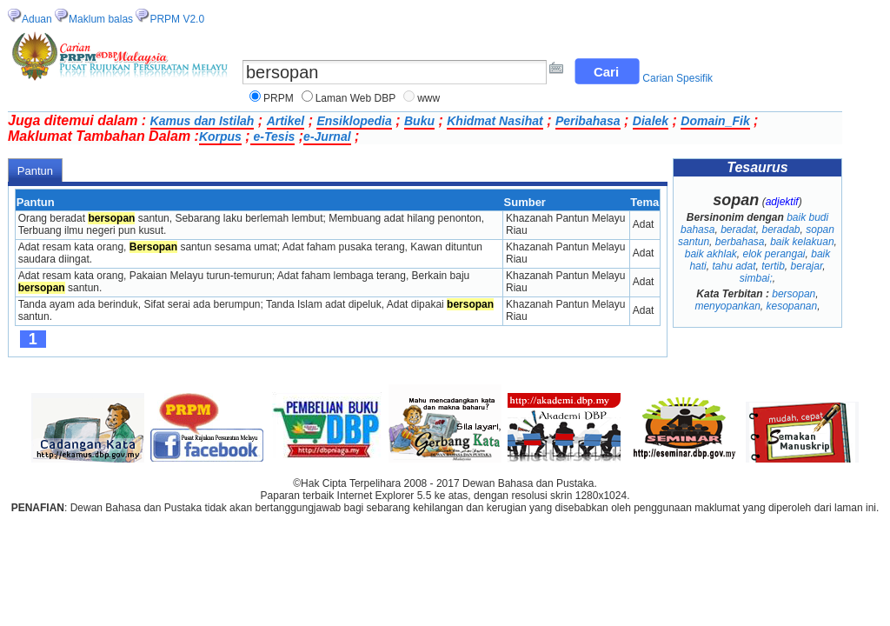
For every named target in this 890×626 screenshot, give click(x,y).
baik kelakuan (802, 242)
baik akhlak (711, 254)
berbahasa (740, 242)
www (428, 98)
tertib (773, 266)
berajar (807, 266)
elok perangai (773, 254)
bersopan (793, 294)
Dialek (650, 121)
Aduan (37, 19)
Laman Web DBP (355, 98)
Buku (419, 121)
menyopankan (727, 306)
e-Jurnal (326, 136)
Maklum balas (101, 19)
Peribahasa (588, 121)
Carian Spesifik (677, 78)
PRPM (278, 98)
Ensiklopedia (353, 121)
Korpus (220, 136)
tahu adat (733, 266)
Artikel (286, 121)
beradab (781, 229)
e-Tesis (273, 136)
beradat (738, 229)
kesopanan (792, 306)
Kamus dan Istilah (202, 121)
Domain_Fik (715, 121)
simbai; (756, 278)
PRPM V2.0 (176, 19)
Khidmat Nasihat (494, 121)
